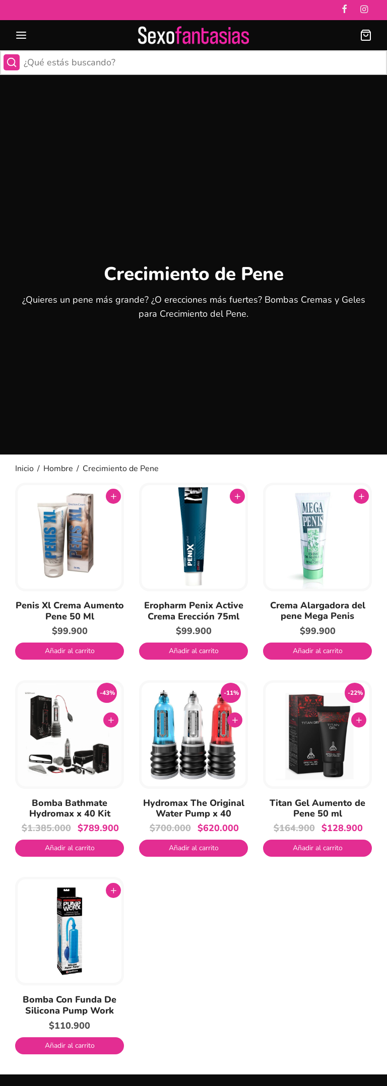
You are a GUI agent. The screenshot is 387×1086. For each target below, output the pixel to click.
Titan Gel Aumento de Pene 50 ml (317, 808)
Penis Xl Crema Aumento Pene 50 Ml (70, 610)
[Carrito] (366, 35)
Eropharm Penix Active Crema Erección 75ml (193, 610)
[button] (69, 651)
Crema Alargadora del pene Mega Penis (317, 610)
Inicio (24, 468)
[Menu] (21, 35)
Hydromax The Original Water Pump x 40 (193, 808)
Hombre (58, 468)
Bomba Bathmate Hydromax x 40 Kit (69, 808)
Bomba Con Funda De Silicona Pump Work (69, 1005)
